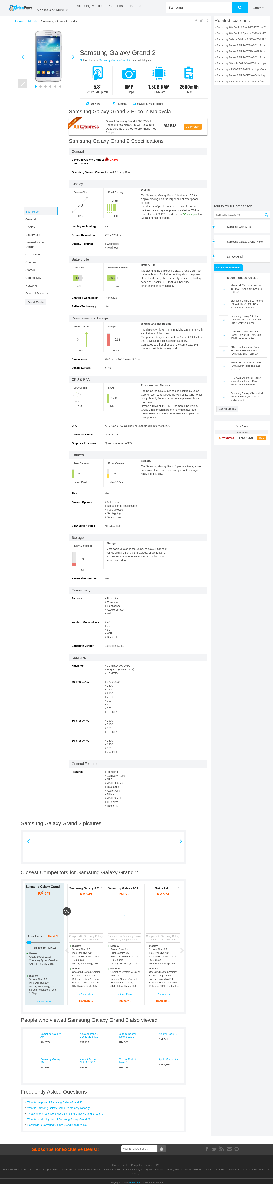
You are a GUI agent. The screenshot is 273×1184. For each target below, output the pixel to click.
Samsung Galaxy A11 (123, 888)
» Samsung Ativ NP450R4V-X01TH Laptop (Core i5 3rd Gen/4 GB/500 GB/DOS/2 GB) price (242, 63)
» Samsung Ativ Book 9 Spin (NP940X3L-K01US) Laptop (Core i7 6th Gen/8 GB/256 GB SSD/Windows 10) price (242, 33)
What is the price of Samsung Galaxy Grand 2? (55, 1102)
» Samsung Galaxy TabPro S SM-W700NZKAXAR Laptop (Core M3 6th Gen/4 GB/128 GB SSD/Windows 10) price (242, 39)
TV (157, 1165)
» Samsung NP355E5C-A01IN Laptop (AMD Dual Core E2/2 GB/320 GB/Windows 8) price (242, 81)
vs (66, 912)
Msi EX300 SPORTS (214, 1169)
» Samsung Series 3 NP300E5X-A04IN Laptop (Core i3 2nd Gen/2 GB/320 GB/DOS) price (242, 75)
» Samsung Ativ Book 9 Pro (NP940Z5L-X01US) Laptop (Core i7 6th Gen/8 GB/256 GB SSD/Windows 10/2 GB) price (242, 27)
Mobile (116, 1165)
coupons (116, 6)
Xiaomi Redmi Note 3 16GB (88, 1061)
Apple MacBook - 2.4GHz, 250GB (164, 1169)
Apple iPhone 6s (168, 1059)
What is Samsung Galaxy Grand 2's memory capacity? (59, 1108)
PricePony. (135, 1182)
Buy (261, 438)
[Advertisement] (139, 39)
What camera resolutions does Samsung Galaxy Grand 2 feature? (65, 1113)
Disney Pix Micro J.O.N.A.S (17, 1169)
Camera (149, 1165)
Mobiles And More (52, 10)
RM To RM (44, 947)
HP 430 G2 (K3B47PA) (46, 1169)
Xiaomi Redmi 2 (168, 1033)
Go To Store (193, 126)
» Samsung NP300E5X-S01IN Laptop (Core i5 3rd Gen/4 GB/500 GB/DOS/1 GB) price (242, 69)
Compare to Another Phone (152, 104)
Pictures (120, 104)
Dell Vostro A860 (111, 1169)
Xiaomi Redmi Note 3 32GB (127, 1035)
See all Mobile (36, 302)
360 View (93, 104)
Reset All (53, 936)
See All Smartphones (228, 267)
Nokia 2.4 (161, 888)
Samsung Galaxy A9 (50, 1035)
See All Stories (227, 408)
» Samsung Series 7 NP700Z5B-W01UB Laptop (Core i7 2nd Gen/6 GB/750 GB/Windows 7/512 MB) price (242, 51)
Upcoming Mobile (88, 6)
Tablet (125, 1165)
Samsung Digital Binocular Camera (81, 1169)
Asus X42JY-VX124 (239, 1169)
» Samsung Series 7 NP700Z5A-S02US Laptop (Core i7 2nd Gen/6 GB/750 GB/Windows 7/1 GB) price (242, 57)
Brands (135, 6)
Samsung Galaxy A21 (84, 888)
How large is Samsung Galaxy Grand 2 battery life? (57, 1124)
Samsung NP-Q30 (133, 1169)
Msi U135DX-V (193, 1169)
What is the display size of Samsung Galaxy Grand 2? (58, 1119)
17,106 (114, 159)
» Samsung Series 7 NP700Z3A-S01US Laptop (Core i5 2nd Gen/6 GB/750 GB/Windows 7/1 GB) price (242, 45)
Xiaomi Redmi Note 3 (127, 1061)
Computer (137, 1165)
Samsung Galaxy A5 (50, 1061)
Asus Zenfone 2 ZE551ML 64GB (89, 1035)
